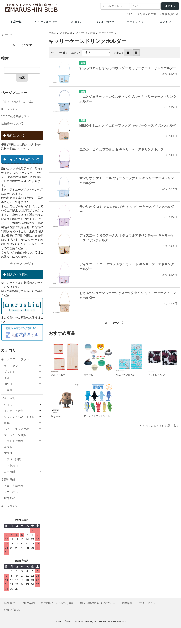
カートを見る (135, 21)
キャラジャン (9, 109)
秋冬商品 (9, 498)
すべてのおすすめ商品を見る (160, 425)
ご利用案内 (76, 21)
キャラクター (12, 365)
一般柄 (8, 390)
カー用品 (9, 471)
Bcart (124, 621)
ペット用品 (11, 465)
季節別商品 (8, 479)
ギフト (8, 447)
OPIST (8, 383)
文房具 (8, 453)
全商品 (52, 32)
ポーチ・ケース (107, 32)
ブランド (9, 371)
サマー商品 (11, 492)
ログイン (165, 21)
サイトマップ (147, 603)
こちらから (22, 148)
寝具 (7, 422)
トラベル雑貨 (12, 459)
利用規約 (127, 603)
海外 (7, 378)
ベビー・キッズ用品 (16, 428)
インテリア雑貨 (13, 410)
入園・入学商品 (13, 485)
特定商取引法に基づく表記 (57, 603)
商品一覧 (16, 21)
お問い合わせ (105, 21)
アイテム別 (66, 32)
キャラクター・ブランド (16, 359)
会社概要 (9, 603)
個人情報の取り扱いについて (98, 603)
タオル (8, 404)
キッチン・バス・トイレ (19, 416)
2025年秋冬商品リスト (15, 116)
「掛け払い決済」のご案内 (18, 101)
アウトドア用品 (13, 441)
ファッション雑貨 (85, 32)
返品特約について (12, 123)
